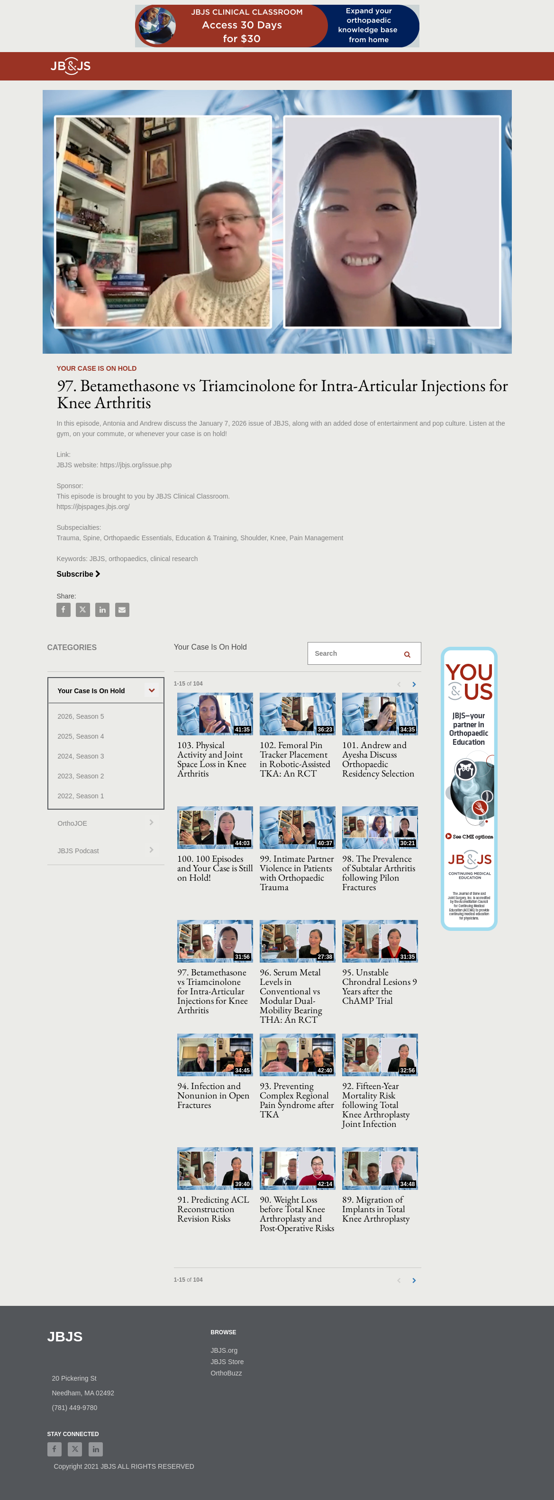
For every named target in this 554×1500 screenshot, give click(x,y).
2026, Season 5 (81, 716)
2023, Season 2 (81, 776)
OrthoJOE (72, 823)
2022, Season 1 (81, 796)
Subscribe (79, 574)
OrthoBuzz (226, 1373)
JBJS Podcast (78, 851)
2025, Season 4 (81, 736)
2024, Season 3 (81, 756)
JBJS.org (224, 1350)
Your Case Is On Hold (91, 691)
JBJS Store (227, 1362)
